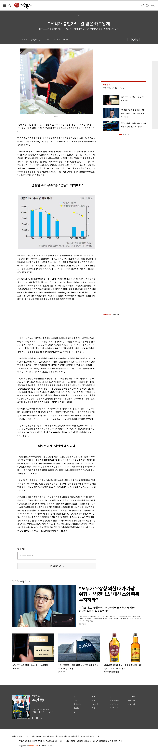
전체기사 (77, 712)
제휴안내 (45, 736)
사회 (75, 700)
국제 (93, 700)
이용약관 (60, 736)
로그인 (152, 6)
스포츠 (76, 708)
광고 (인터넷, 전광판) (33, 736)
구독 (122, 88)
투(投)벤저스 (110, 87)
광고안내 (131, 704)
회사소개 (22, 736)
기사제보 (131, 697)
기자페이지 (114, 708)
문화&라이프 (78, 704)
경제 (93, 697)
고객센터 (53, 736)
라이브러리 (114, 704)
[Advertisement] (51, 318)
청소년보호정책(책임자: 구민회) (89, 736)
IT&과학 (95, 704)
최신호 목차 (114, 700)
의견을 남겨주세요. (26, 556)
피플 (93, 708)
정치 (75, 697)
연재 (111, 697)
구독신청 (131, 700)
